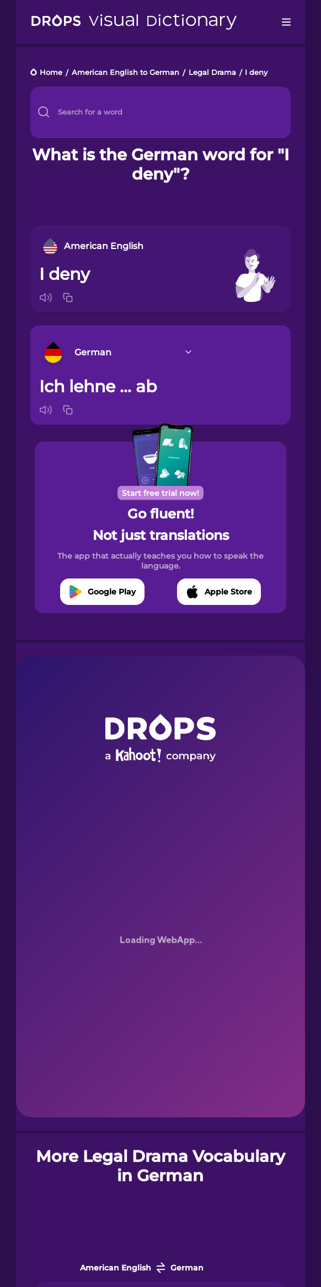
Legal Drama (212, 73)
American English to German (125, 73)
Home (51, 73)
